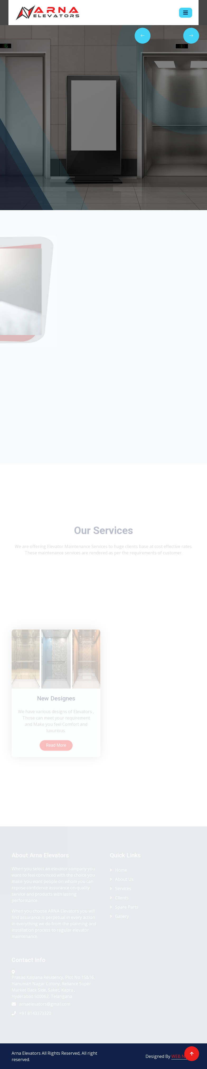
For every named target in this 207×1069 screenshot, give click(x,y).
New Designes (56, 731)
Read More (56, 778)
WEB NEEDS (183, 1056)
